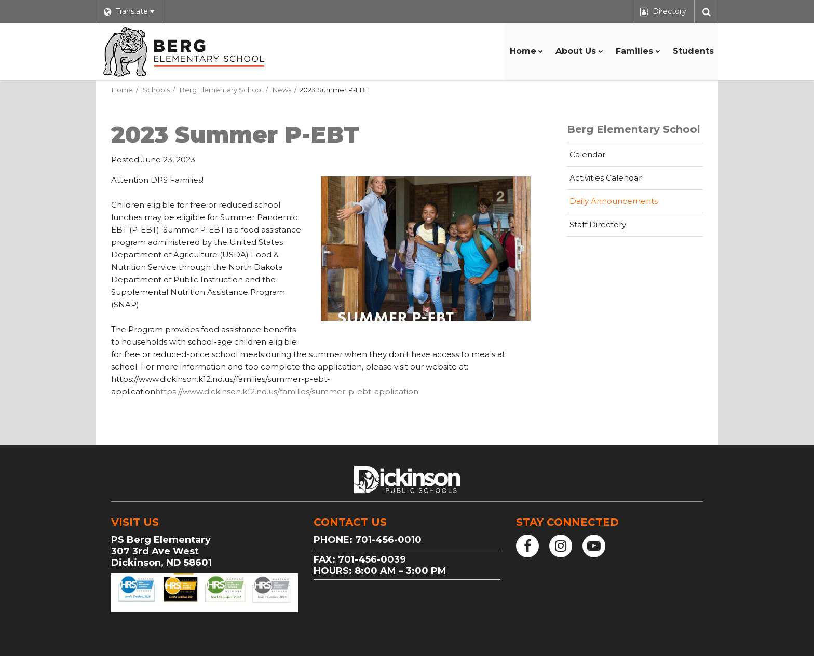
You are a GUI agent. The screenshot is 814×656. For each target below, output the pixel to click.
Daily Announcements (613, 201)
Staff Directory (597, 224)
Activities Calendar (621, 180)
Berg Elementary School (221, 90)
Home (122, 90)
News (282, 90)
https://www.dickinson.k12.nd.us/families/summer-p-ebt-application (286, 392)
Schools (156, 90)
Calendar (587, 154)
